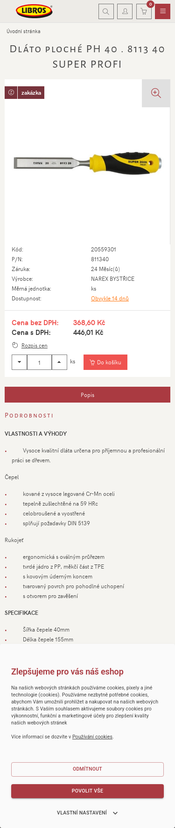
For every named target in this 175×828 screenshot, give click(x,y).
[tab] (87, 395)
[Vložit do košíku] (105, 362)
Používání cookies (92, 737)
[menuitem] (162, 12)
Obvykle (110, 298)
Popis (87, 394)
